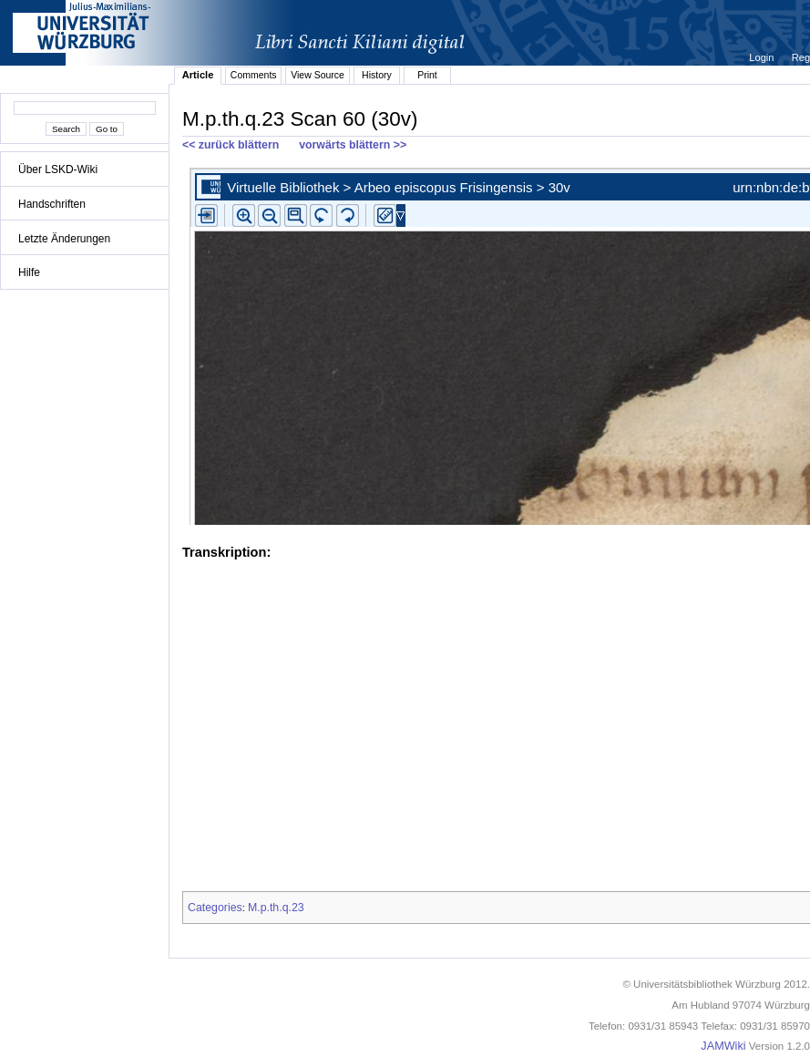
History (377, 74)
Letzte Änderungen (64, 238)
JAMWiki (723, 1046)
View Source (317, 74)
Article (198, 74)
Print (427, 74)
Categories (215, 907)
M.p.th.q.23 (276, 907)
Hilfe (29, 272)
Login (762, 57)
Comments (254, 74)
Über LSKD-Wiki (57, 169)
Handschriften (52, 204)
